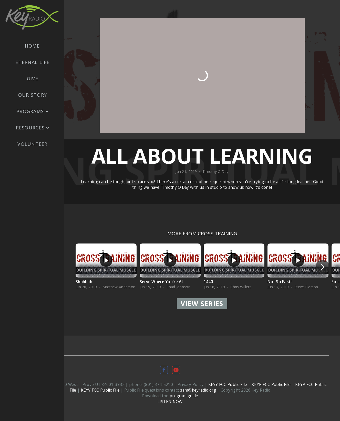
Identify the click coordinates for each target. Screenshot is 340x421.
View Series (202, 303)
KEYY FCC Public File (227, 384)
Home (32, 46)
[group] (106, 267)
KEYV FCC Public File (100, 390)
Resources (32, 128)
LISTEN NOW (170, 401)
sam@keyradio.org (198, 390)
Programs (32, 111)
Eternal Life (32, 62)
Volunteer (32, 144)
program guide (184, 395)
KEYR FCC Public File (271, 384)
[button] (322, 267)
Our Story (32, 95)
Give (32, 78)
